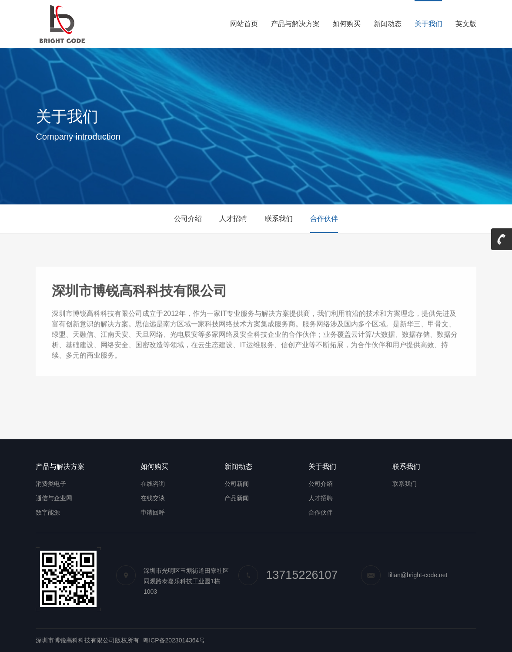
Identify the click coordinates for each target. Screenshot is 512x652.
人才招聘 (233, 218)
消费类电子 (51, 483)
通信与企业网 (54, 498)
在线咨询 (153, 483)
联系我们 (279, 218)
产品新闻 (236, 498)
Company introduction (78, 136)
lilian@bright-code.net (404, 575)
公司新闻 (236, 483)
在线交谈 (153, 498)
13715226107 (288, 575)
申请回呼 (153, 512)
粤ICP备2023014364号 (174, 640)
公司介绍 (188, 218)
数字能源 (48, 512)
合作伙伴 (324, 218)
